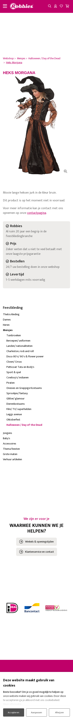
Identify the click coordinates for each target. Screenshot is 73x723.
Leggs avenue (14, 414)
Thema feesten (11, 449)
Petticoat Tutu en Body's (20, 367)
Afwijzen (59, 712)
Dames (7, 319)
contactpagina (36, 213)
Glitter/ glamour (15, 398)
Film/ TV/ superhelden (18, 409)
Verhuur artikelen (12, 459)
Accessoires (9, 443)
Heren (6, 325)
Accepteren (13, 712)
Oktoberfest (13, 419)
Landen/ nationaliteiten (19, 346)
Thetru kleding (11, 314)
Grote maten (10, 454)
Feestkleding (13, 308)
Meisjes (8, 330)
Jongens (7, 433)
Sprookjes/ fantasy (17, 393)
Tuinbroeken (13, 335)
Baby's (6, 438)
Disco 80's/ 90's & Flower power (25, 356)
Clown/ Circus (14, 361)
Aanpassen (36, 712)
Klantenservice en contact (39, 552)
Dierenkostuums (15, 404)
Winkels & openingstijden (39, 541)
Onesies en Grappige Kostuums (24, 388)
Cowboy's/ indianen (17, 377)
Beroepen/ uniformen (18, 340)
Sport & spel (13, 372)
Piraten (10, 383)
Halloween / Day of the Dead (24, 425)
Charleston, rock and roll (20, 351)
